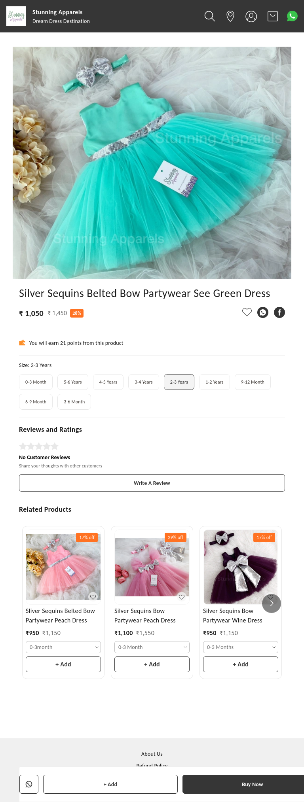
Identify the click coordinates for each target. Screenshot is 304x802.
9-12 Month (252, 382)
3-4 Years (143, 382)
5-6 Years (72, 382)
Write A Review (152, 483)
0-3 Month (35, 382)
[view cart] (272, 16)
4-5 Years (108, 382)
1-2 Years (214, 382)
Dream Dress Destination (61, 21)
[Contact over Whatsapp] (292, 16)
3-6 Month (74, 401)
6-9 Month (35, 401)
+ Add (111, 784)
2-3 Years (179, 382)
